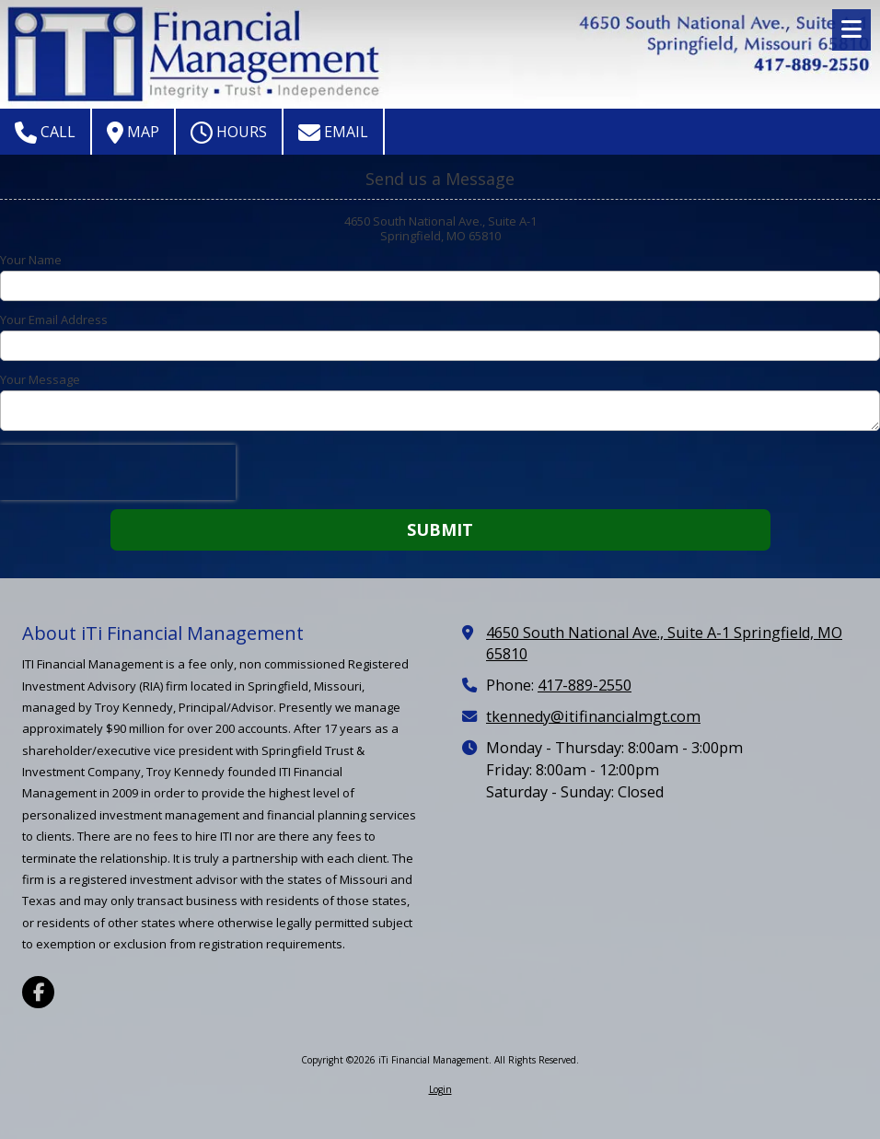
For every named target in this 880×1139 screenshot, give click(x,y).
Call (45, 133)
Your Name (31, 259)
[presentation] (118, 472)
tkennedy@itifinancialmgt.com (593, 716)
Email (333, 133)
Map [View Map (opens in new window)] (133, 133)
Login (440, 1089)
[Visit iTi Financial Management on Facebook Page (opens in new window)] (38, 992)
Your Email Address (54, 319)
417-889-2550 (584, 685)
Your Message (40, 379)
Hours (229, 133)
